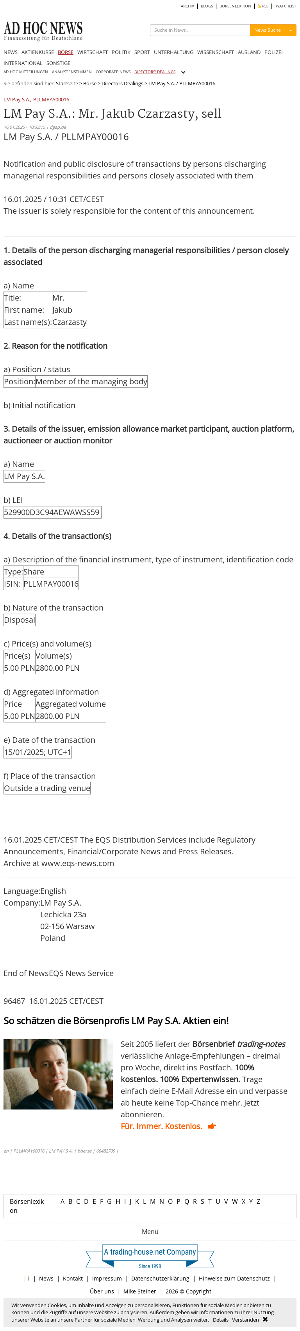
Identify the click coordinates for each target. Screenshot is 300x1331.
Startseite (67, 83)
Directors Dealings (122, 83)
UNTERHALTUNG (173, 52)
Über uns (102, 1291)
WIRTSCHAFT (92, 52)
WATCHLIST (286, 6)
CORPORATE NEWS (113, 71)
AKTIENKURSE (37, 52)
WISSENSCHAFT (215, 52)
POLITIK (121, 52)
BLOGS (207, 6)
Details (221, 1319)
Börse (89, 83)
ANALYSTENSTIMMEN (72, 71)
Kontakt (73, 1278)
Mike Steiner (139, 1291)
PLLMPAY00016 (51, 100)
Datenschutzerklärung (160, 1278)
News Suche (267, 30)
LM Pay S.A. (17, 100)
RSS (263, 6)
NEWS (11, 52)
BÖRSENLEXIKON (235, 6)
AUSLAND (249, 52)
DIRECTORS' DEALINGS (154, 71)
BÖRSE (65, 52)
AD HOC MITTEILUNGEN (26, 71)
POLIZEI (273, 52)
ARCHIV (187, 6)
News (46, 1278)
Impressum (107, 1278)
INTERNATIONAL (23, 63)
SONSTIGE (58, 63)
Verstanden (245, 1319)
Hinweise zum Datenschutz (234, 1278)
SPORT (142, 52)
